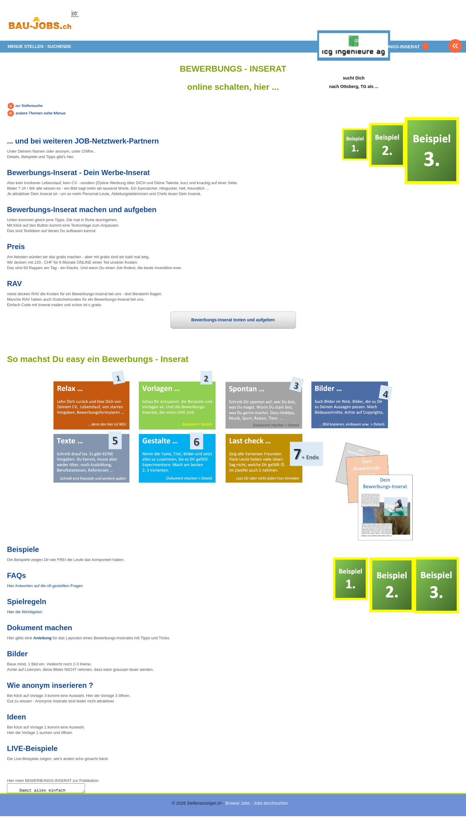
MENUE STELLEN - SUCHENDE (39, 46)
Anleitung (42, 638)
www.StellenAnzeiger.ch (43, 22)
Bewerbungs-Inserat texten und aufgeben (233, 319)
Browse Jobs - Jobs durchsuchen (256, 805)
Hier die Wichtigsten (24, 612)
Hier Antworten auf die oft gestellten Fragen (45, 585)
